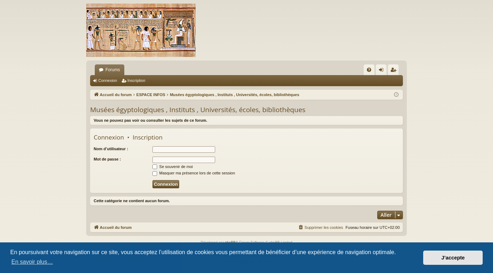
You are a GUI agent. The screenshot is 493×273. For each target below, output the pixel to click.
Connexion (107, 80)
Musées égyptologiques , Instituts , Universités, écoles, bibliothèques (197, 109)
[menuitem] (369, 69)
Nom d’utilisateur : (111, 149)
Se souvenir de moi (172, 166)
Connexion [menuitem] (382, 71)
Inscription (136, 80)
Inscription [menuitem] (395, 71)
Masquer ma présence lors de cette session (193, 173)
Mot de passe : (107, 159)
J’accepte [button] (453, 258)
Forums (112, 69)
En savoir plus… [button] (32, 262)
